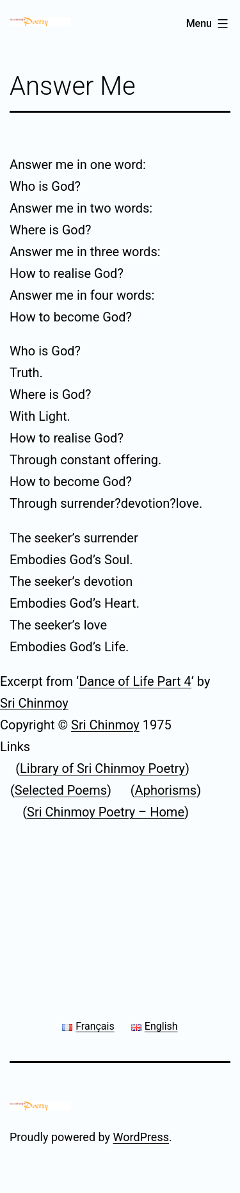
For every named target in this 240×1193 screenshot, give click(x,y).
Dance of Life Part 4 (135, 681)
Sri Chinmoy (34, 703)
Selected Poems (61, 790)
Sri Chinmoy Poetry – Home (105, 812)
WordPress (141, 1137)
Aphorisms (166, 790)
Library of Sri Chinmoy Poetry (102, 768)
